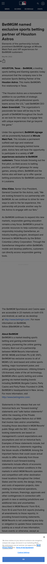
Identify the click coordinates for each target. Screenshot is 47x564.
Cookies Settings (23, 553)
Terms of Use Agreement (24, 548)
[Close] (44, 537)
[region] (23, 549)
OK (23, 559)
